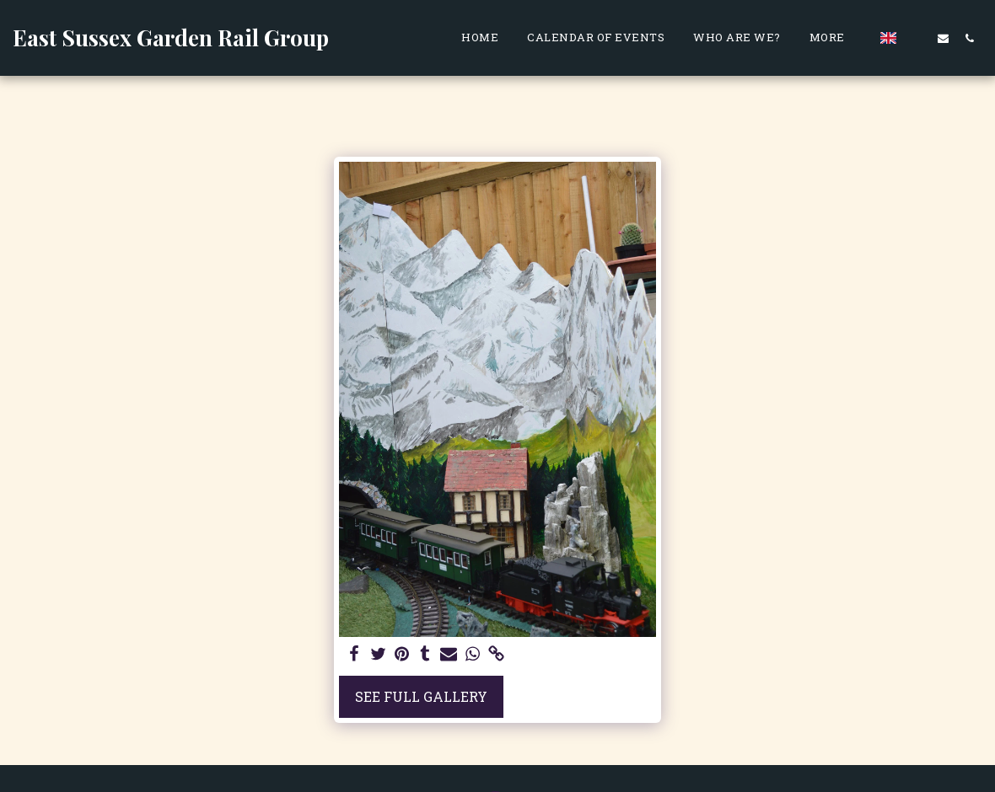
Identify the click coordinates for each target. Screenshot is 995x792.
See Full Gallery (421, 696)
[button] (917, 38)
